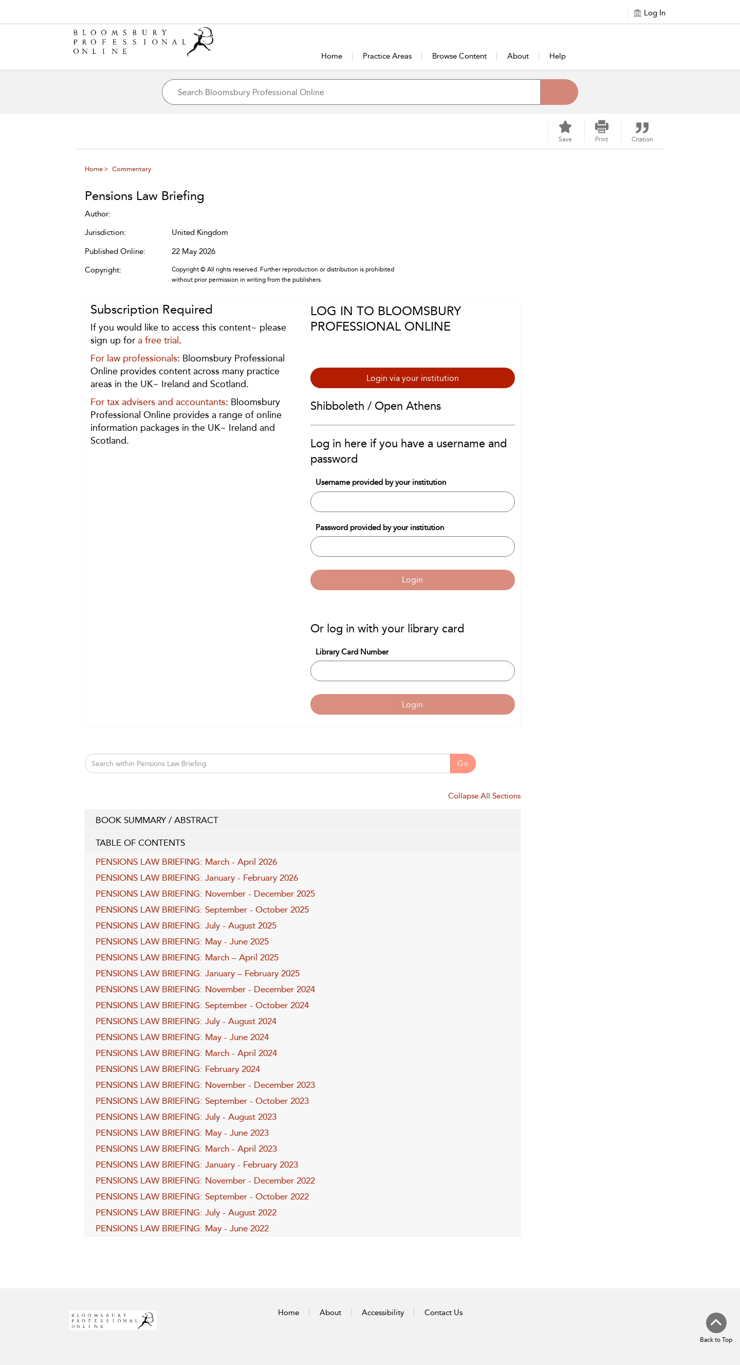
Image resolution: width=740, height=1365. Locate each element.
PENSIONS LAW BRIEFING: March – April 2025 (187, 957)
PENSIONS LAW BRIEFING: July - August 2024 (186, 1021)
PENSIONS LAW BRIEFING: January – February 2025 (198, 973)
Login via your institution (412, 378)
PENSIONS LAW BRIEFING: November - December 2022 (205, 1180)
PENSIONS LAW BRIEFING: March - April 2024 (186, 1053)
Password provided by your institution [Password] (380, 527)
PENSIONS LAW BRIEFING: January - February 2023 (197, 1164)
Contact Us (443, 1312)
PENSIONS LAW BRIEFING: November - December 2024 (205, 989)
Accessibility (383, 1312)
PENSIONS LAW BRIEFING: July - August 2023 (186, 1117)
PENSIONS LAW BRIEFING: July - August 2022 (186, 1212)
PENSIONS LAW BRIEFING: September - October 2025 (202, 909)
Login (412, 580)
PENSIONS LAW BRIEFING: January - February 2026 (197, 877)
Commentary (131, 169)
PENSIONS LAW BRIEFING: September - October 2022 (202, 1196)
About (518, 56)
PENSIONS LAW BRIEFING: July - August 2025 (186, 925)
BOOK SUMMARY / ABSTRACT (303, 820)
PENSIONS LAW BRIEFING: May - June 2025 (182, 941)
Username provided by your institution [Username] (381, 482)
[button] (601, 131)
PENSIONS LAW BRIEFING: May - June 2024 (182, 1037)
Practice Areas (387, 56)
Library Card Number (352, 652)
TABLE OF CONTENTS (303, 843)
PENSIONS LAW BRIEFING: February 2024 (178, 1069)
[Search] (559, 92)
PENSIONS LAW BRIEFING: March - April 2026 (186, 862)
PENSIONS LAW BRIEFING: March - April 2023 (186, 1148)
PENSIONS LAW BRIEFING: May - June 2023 (182, 1132)
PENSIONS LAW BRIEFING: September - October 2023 (202, 1101)
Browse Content (459, 56)
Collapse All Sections (484, 795)
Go (462, 763)
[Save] (565, 132)
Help (557, 56)
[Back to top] (716, 1328)
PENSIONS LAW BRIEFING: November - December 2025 (205, 893)
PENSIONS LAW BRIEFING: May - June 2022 (182, 1228)
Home (331, 56)
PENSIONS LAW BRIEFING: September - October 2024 (202, 1005)
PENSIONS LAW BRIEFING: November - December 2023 (205, 1085)
